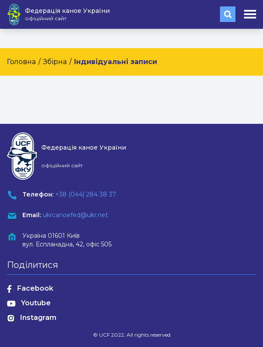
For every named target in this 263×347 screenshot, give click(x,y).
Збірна (55, 62)
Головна (21, 62)
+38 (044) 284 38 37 (85, 194)
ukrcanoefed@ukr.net (75, 215)
